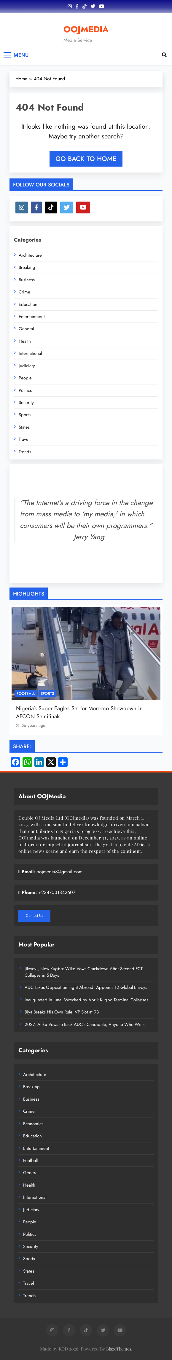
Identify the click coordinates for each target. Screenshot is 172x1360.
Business (27, 280)
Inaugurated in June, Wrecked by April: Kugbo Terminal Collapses (86, 1000)
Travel (24, 439)
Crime (24, 292)
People (25, 378)
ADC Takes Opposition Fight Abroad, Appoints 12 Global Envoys (86, 987)
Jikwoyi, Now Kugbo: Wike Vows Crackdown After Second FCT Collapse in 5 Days (84, 972)
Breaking (27, 267)
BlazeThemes (118, 1349)
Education (28, 304)
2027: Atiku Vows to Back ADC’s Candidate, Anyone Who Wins (84, 1024)
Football (26, 693)
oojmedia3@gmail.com (59, 871)
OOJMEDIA (86, 29)
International (30, 353)
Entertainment (32, 316)
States (24, 427)
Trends (25, 451)
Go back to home (86, 158)
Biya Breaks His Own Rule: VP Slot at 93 (62, 1012)
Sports (25, 414)
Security (26, 402)
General (26, 328)
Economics (33, 1123)
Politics (25, 390)
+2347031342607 (56, 892)
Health (25, 341)
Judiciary (27, 366)
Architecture (30, 255)
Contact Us (34, 915)
